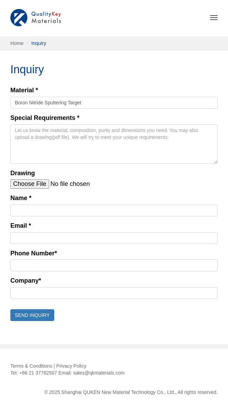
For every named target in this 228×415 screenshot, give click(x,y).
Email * (20, 225)
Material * (24, 90)
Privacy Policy (71, 366)
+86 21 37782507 (38, 373)
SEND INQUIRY (32, 315)
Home (16, 43)
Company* (25, 280)
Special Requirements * (44, 117)
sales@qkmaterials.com (99, 373)
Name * (20, 198)
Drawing (22, 173)
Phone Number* (33, 253)
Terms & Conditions (31, 366)
